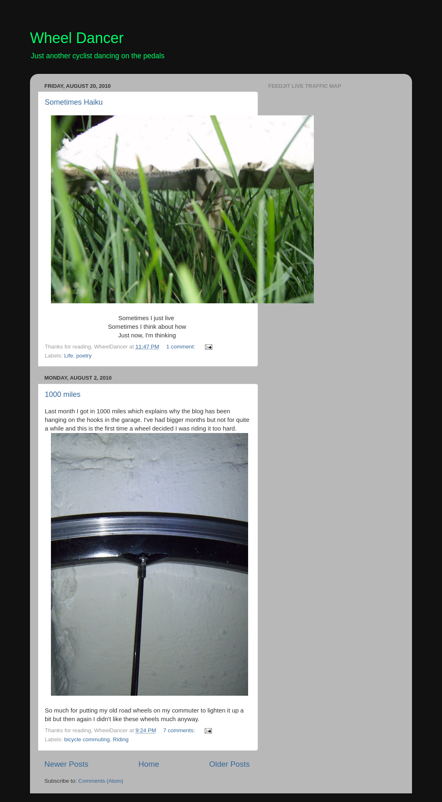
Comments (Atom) (101, 781)
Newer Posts (66, 764)
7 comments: (179, 730)
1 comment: (181, 347)
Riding (121, 739)
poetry (84, 356)
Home (148, 764)
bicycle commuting (87, 739)
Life (68, 356)
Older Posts (229, 764)
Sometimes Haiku (74, 102)
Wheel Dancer (77, 38)
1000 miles (63, 394)
